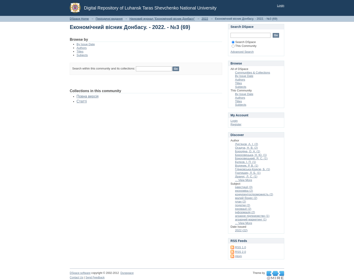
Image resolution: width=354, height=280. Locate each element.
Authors (82, 48)
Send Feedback (95, 277)
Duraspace (126, 273)
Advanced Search (242, 51)
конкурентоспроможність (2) (254, 194)
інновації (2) (243, 209)
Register (236, 124)
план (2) (240, 201)
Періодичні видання (109, 18)
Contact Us (76, 277)
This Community (244, 46)
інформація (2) (245, 212)
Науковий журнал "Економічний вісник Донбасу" (162, 18)
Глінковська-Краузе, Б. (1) (252, 169)
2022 (205, 18)
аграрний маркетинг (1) (251, 219)
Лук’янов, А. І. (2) (246, 144)
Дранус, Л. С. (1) (246, 176)
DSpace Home (79, 18)
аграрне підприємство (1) (252, 216)
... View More (243, 180)
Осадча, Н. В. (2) (246, 147)
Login (280, 5)
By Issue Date (86, 44)
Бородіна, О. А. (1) (247, 151)
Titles (80, 51)
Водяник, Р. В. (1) (246, 165)
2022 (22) (241, 230)
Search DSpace (244, 42)
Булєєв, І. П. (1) (245, 162)
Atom (238, 256)
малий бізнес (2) (246, 198)
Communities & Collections (252, 72)
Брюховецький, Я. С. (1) (251, 158)
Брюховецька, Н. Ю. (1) (251, 155)
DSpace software (80, 273)
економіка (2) (244, 190)
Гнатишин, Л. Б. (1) (248, 173)
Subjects (82, 55)
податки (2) (242, 205)
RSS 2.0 (240, 252)
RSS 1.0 (240, 247)
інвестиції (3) (243, 187)
